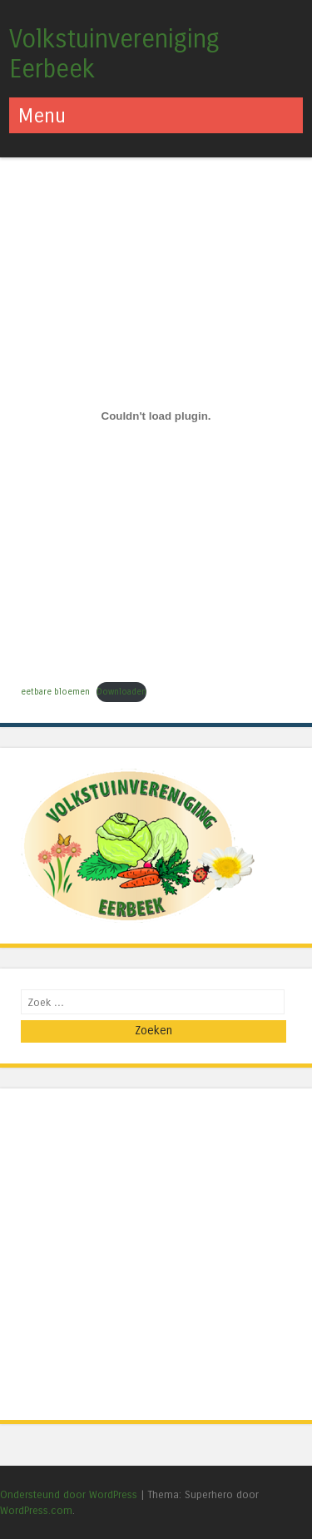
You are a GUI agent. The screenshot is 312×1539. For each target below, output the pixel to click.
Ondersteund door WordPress (68, 1494)
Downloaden (121, 692)
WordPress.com (36, 1510)
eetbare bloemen (55, 692)
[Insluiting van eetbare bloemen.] (156, 416)
